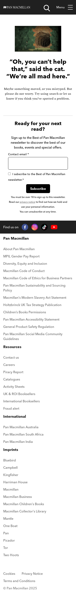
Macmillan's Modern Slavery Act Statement (34, 297)
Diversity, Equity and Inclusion (25, 263)
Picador (9, 540)
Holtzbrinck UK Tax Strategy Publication (32, 305)
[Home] (16, 7)
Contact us (11, 357)
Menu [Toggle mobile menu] (64, 7)
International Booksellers (21, 401)
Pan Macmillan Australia (21, 427)
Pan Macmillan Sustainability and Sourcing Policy (34, 287)
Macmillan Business (17, 497)
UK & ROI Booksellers (19, 394)
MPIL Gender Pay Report (21, 256)
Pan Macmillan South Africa (23, 434)
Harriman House (15, 482)
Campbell (10, 467)
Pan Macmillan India (18, 442)
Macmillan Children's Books (23, 504)
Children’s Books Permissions (24, 312)
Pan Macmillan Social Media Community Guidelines (32, 336)
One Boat (10, 526)
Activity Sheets (14, 387)
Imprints (10, 449)
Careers (9, 365)
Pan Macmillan (16, 238)
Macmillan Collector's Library (24, 511)
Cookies (9, 574)
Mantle (8, 518)
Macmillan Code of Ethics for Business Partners (37, 278)
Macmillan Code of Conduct (24, 271)
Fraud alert (11, 408)
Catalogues (11, 379)
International (14, 416)
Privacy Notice (32, 574)
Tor (5, 548)
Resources (12, 346)
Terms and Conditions (19, 581)
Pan (6, 533)
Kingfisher (10, 475)
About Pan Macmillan (19, 249)
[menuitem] (38, 250)
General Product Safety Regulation (28, 327)
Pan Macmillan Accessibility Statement (31, 319)
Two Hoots (11, 555)
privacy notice (27, 201)
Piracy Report (13, 372)
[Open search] (47, 8)
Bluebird (9, 460)
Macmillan (10, 489)
